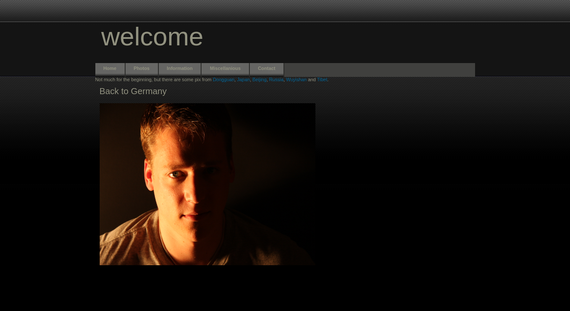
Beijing (259, 79)
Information (180, 68)
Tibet (322, 79)
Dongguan (223, 79)
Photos (142, 68)
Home (110, 68)
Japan (243, 79)
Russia (276, 79)
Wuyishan (296, 79)
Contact (266, 68)
